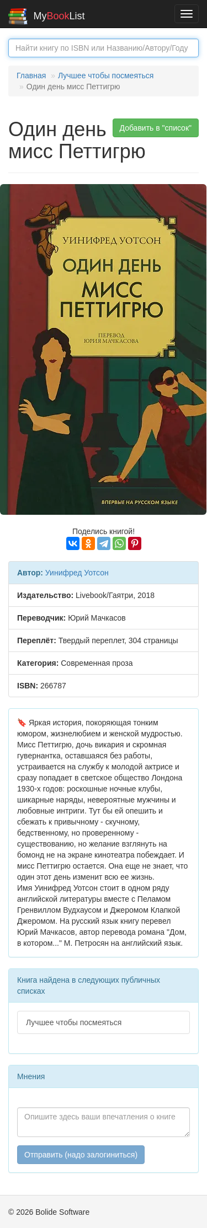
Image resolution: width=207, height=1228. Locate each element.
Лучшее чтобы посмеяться (105, 75)
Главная (31, 75)
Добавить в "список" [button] (156, 127)
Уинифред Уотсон (77, 572)
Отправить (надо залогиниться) (80, 1154)
